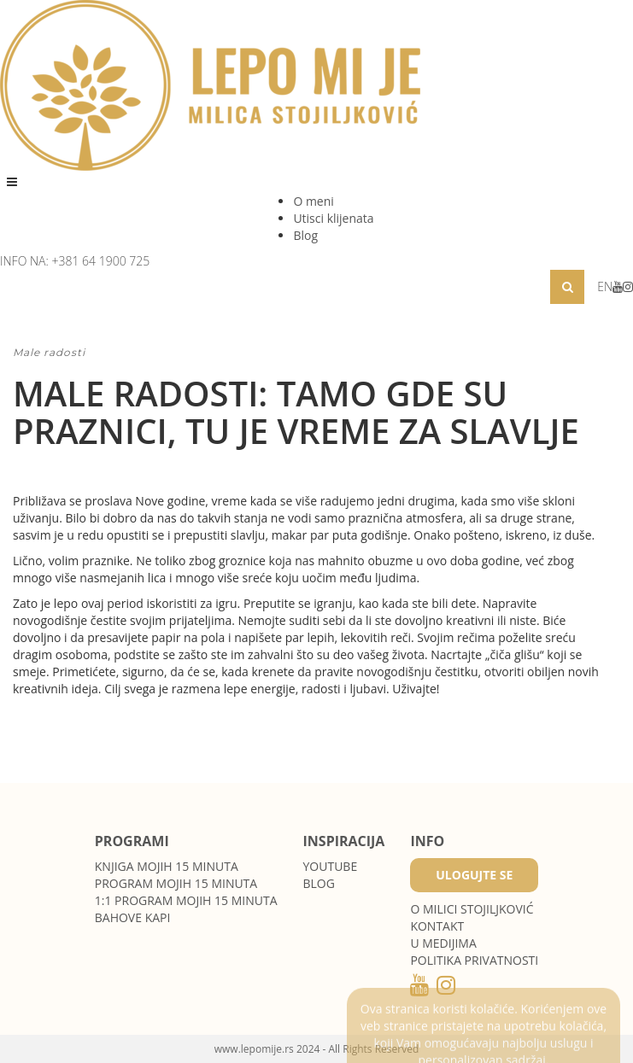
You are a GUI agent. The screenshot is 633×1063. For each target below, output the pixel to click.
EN (604, 286)
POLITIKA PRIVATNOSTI (474, 960)
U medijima (443, 943)
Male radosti (49, 352)
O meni (313, 201)
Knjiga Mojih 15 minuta (166, 866)
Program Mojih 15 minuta (176, 883)
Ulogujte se (474, 875)
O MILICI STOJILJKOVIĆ (471, 909)
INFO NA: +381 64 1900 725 (74, 261)
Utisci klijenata (333, 218)
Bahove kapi (133, 917)
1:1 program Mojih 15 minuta (186, 900)
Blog (305, 235)
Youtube (330, 866)
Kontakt (437, 926)
